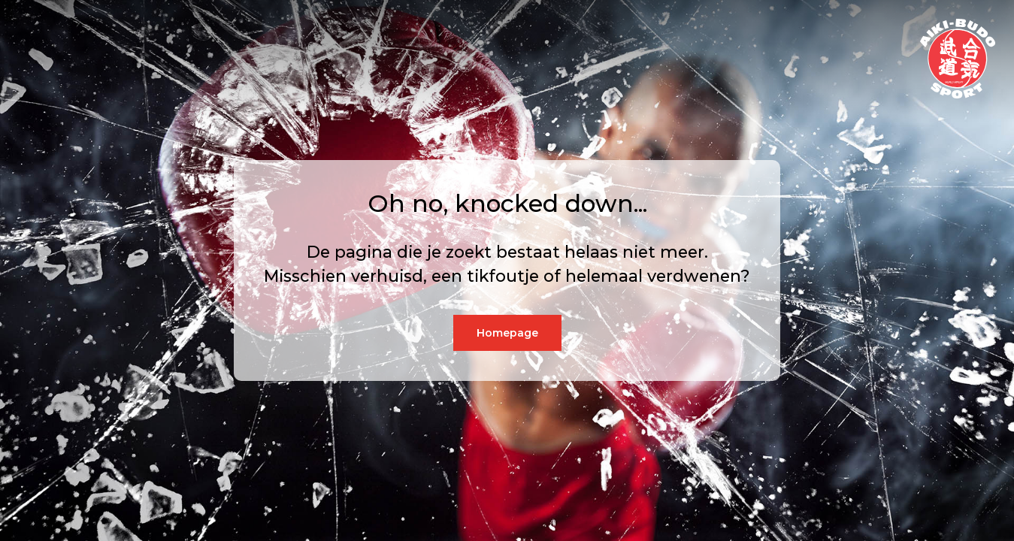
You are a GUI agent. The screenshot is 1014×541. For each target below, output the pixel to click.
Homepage (507, 333)
